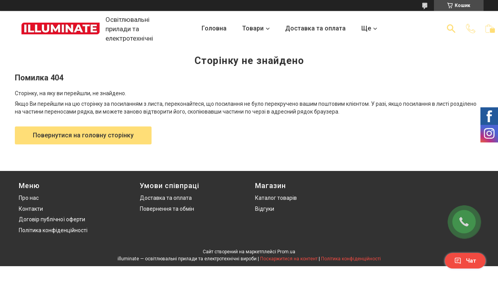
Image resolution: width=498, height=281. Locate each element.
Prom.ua (286, 251)
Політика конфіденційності (53, 230)
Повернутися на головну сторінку (83, 135)
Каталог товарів (276, 198)
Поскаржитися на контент (289, 258)
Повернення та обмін (167, 209)
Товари (253, 28)
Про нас (29, 198)
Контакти (31, 209)
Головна (214, 28)
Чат (465, 260)
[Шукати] (451, 28)
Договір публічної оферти (52, 219)
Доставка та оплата (315, 28)
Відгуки (264, 209)
